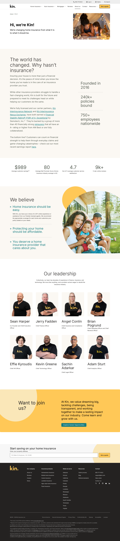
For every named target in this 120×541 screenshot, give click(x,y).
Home (11, 14)
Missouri (65, 494)
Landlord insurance (46, 481)
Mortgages (61, 6)
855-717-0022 (99, 472)
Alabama (65, 472)
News (28, 481)
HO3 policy (90, 531)
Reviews (70, 6)
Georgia (65, 486)
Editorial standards (83, 478)
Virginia (65, 508)
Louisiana (65, 489)
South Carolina (67, 500)
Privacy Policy (71, 517)
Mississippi (66, 492)
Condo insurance (46, 478)
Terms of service (46, 517)
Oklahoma (65, 497)
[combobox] (54, 455)
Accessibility (98, 517)
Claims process (82, 472)
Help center (98, 478)
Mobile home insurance (47, 475)
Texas (64, 505)
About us (29, 472)
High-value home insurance (48, 483)
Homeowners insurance (47, 472)
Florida (65, 483)
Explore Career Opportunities (73, 425)
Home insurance (36, 6)
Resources (93, 6)
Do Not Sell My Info (82, 517)
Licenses (106, 517)
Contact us (98, 481)
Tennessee (66, 503)
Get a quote (104, 6)
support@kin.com (100, 475)
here (34, 147)
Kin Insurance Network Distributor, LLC (52, 533)
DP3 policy (81, 530)
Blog (79, 475)
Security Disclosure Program (59, 517)
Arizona (65, 475)
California (65, 478)
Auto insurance (49, 6)
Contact (84, 6)
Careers (29, 478)
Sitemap (91, 517)
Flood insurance (45, 486)
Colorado (65, 481)
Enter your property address (19, 451)
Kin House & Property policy (73, 528)
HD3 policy (35, 530)
